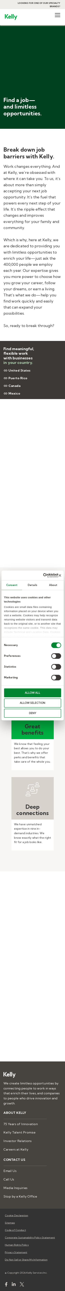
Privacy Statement (16, 1252)
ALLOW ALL (32, 692)
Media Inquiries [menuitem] (15, 1188)
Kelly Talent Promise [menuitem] (19, 1132)
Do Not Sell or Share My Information (26, 1259)
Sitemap (10, 1222)
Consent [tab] (12, 585)
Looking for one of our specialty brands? (39, 5)
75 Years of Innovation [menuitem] (20, 1124)
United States (17, 370)
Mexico (11, 393)
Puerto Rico (15, 378)
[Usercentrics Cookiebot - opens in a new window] (44, 575)
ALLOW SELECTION (32, 703)
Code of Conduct (15, 1230)
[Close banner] (60, 575)
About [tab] (53, 585)
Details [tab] (32, 585)
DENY (32, 713)
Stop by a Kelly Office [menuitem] (20, 1196)
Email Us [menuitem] (9, 1171)
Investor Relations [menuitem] (17, 1141)
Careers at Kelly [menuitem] (15, 1149)
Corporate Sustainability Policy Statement (30, 1237)
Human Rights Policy (17, 1244)
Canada (11, 386)
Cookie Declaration (16, 1215)
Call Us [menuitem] (8, 1179)
